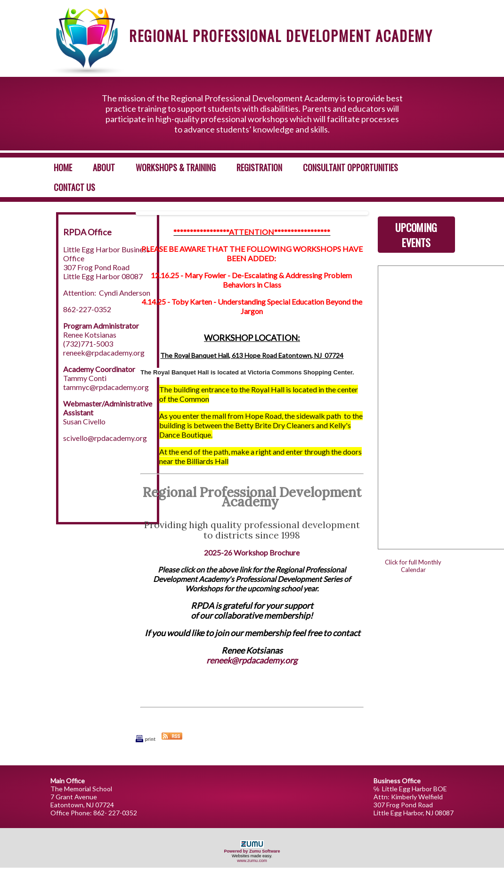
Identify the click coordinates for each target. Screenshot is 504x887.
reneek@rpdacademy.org (104, 352)
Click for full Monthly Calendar (413, 565)
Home (63, 167)
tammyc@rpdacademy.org (106, 386)
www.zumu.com (252, 860)
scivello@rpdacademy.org (105, 437)
